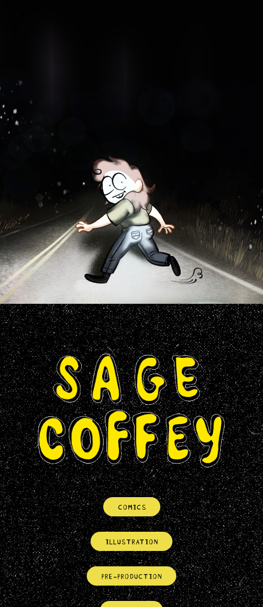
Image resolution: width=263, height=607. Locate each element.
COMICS (131, 506)
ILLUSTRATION (131, 541)
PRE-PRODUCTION (131, 575)
